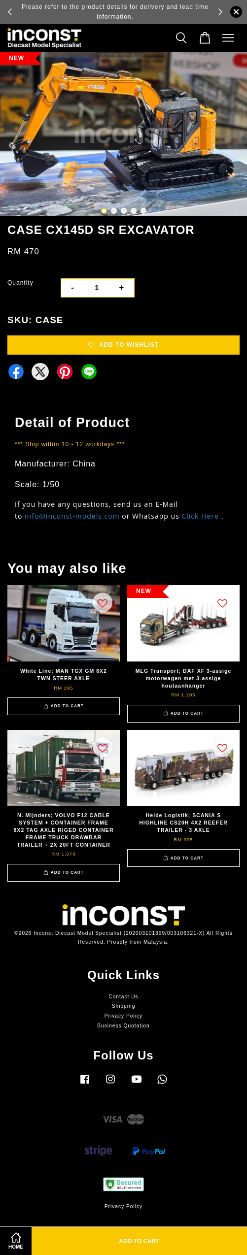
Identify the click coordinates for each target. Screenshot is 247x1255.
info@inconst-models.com (72, 516)
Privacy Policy (123, 1016)
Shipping (124, 1006)
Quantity (20, 282)
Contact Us (123, 996)
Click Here (199, 516)
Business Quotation (123, 1025)
